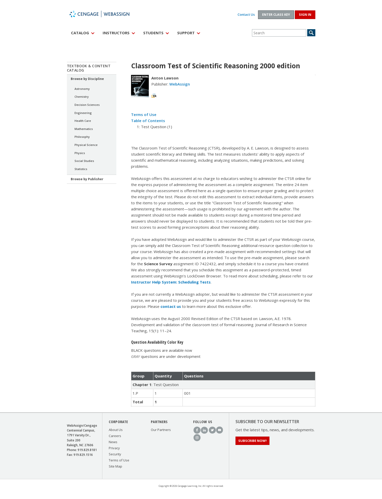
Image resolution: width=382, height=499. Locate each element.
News (113, 442)
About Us (116, 429)
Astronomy (82, 89)
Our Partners (161, 429)
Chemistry (82, 96)
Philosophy (82, 137)
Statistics (81, 169)
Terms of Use (143, 114)
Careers (115, 436)
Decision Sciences (87, 105)
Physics (80, 153)
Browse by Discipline (87, 79)
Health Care (83, 121)
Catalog (80, 32)
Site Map (115, 466)
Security (115, 454)
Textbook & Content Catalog (89, 68)
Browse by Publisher (87, 179)
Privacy (114, 448)
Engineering (83, 113)
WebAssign (105, 14)
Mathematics (84, 129)
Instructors (116, 32)
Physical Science (86, 145)
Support (186, 32)
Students (153, 32)
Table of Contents (148, 120)
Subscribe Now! (252, 440)
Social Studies (84, 161)
